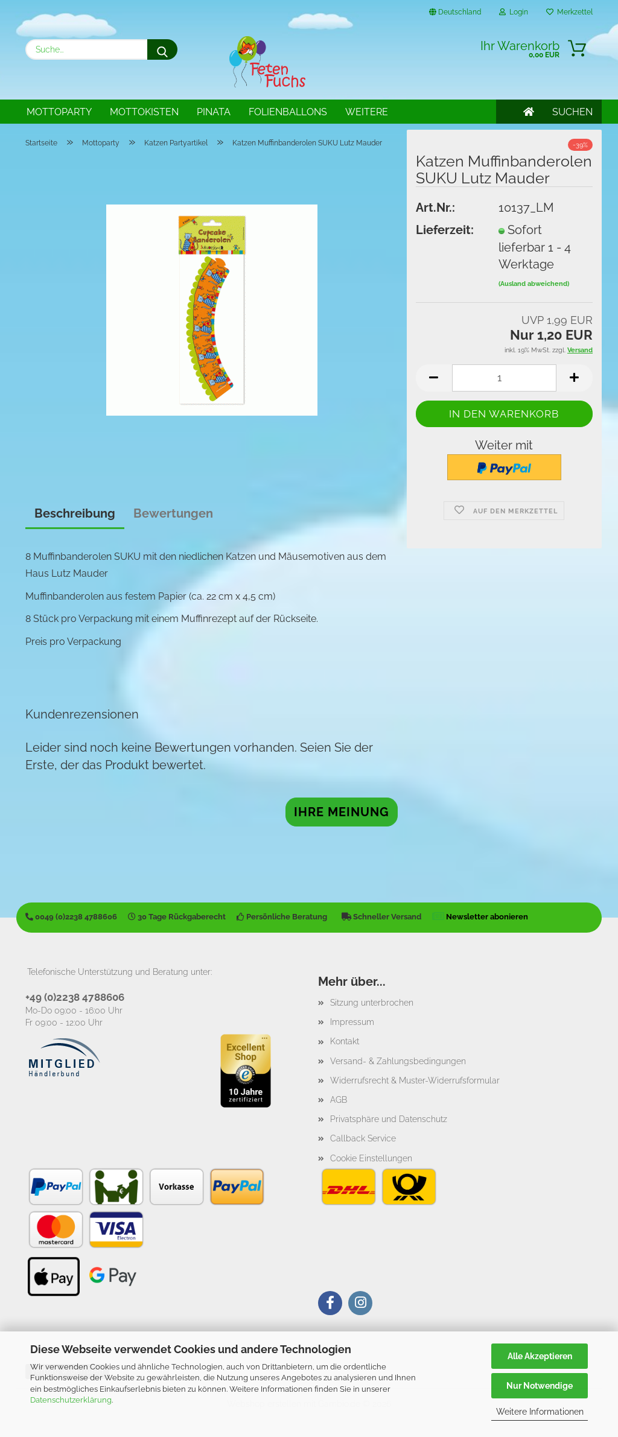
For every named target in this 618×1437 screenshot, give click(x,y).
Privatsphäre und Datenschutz (388, 1119)
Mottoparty (59, 112)
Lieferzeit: (445, 230)
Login (513, 12)
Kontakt (344, 1041)
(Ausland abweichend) (534, 284)
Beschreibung (74, 513)
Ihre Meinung (341, 812)
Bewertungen (173, 513)
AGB (338, 1100)
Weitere (366, 112)
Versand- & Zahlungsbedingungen (398, 1061)
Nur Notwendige (539, 1386)
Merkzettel (569, 12)
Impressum (352, 1022)
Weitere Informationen (540, 1411)
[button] (434, 378)
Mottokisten (144, 112)
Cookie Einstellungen (371, 1158)
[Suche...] (162, 49)
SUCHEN (572, 112)
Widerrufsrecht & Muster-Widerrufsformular (415, 1080)
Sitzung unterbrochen (371, 1002)
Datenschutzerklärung (71, 1399)
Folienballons (288, 112)
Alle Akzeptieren (540, 1356)
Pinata (214, 112)
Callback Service (363, 1138)
